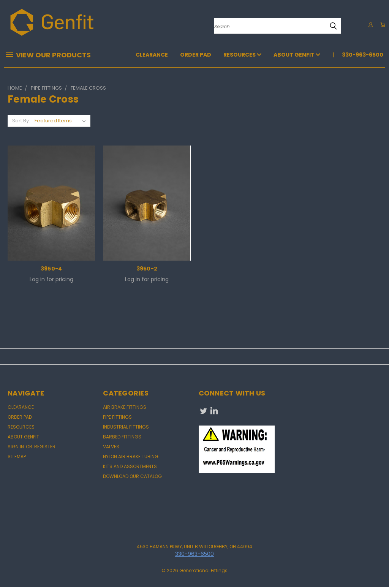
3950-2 (147, 268)
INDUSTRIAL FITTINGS (126, 427)
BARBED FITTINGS (122, 437)
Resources (242, 55)
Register (44, 446)
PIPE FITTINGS (117, 417)
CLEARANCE (152, 55)
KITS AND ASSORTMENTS (130, 466)
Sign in (16, 446)
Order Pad (195, 55)
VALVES (111, 446)
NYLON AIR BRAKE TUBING (130, 456)
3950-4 (51, 268)
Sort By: (21, 120)
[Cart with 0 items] (381, 24)
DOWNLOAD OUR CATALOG (132, 476)
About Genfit (297, 55)
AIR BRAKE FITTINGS (124, 407)
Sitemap (17, 456)
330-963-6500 (362, 55)
